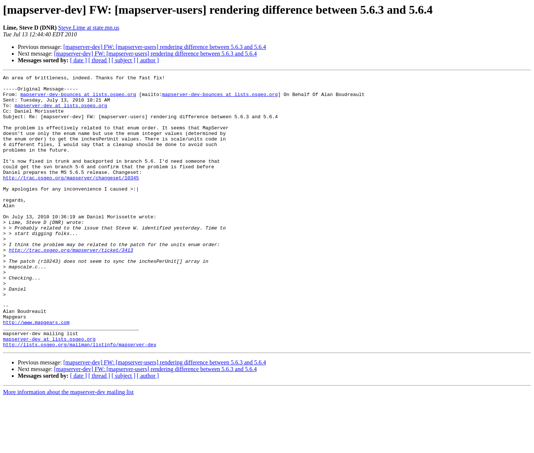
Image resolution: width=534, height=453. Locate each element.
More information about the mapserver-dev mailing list (68, 446)
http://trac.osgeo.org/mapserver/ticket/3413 (71, 285)
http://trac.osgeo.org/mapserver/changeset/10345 (71, 198)
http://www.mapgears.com (36, 372)
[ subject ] (123, 60)
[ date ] (78, 60)
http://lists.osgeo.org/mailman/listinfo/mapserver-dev (79, 399)
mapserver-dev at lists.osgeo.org (60, 112)
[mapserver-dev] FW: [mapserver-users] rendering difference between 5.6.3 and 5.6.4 (164, 47)
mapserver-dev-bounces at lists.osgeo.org (78, 98)
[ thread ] (99, 60)
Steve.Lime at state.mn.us (88, 27)
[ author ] (148, 60)
